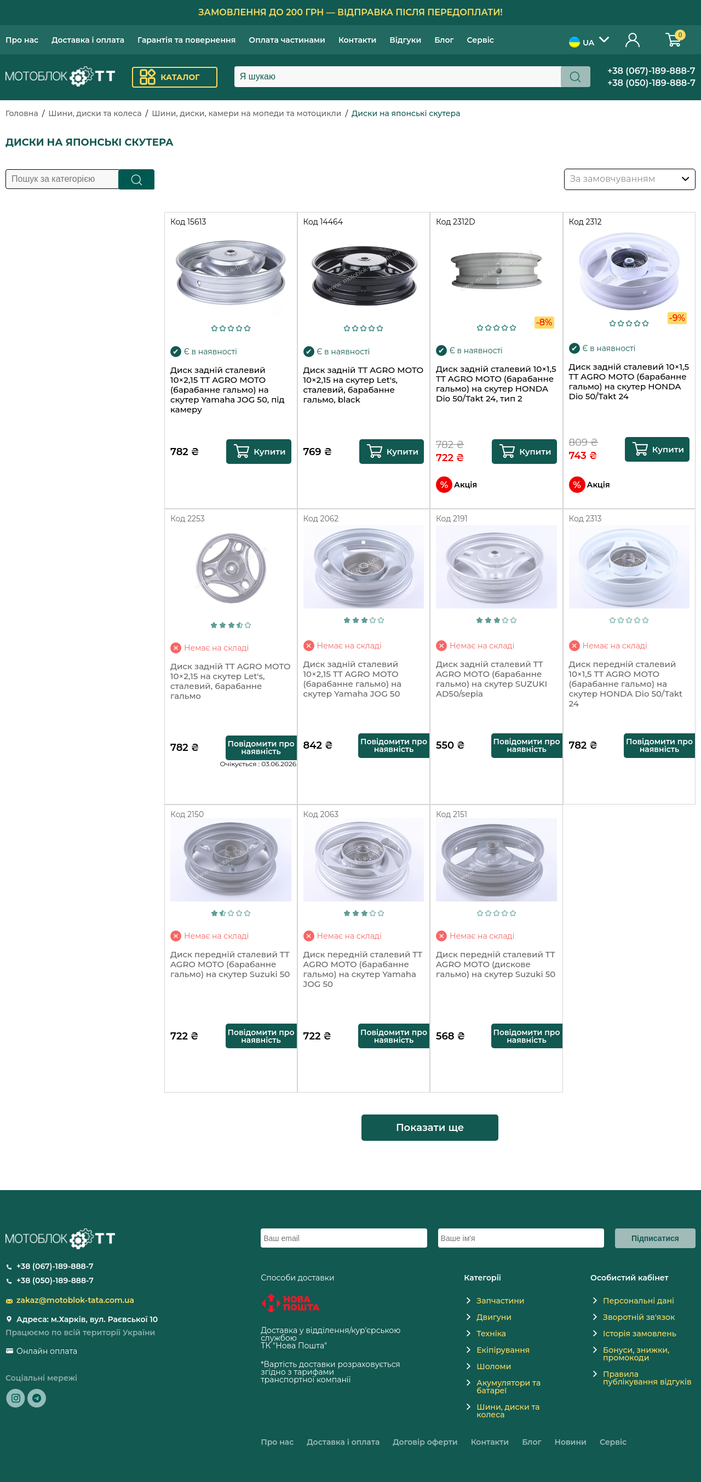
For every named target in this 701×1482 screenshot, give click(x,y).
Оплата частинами (287, 40)
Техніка (491, 1334)
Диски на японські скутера (406, 113)
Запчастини (500, 1301)
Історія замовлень (639, 1334)
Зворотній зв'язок (639, 1317)
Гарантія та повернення (186, 40)
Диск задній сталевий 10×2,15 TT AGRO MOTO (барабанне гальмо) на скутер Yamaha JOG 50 (352, 679)
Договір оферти (425, 1442)
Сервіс (480, 40)
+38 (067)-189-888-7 (651, 71)
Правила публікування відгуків (647, 1378)
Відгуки (405, 40)
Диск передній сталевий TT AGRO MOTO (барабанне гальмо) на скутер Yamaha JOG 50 (363, 969)
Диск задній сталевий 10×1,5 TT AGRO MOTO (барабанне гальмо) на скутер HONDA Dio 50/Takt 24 (629, 381)
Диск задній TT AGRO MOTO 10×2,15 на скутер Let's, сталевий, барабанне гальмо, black (363, 385)
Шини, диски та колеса (94, 113)
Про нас (21, 40)
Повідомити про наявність (260, 747)
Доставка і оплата (87, 40)
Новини (570, 1442)
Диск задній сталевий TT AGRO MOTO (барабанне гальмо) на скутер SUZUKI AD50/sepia (491, 679)
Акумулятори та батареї (508, 1386)
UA (581, 42)
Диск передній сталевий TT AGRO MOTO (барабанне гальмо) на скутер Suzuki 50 (230, 964)
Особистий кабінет (633, 40)
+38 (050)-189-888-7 (651, 83)
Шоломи (493, 1366)
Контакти (357, 40)
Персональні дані (638, 1301)
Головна (21, 113)
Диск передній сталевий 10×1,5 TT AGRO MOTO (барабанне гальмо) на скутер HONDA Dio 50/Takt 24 (626, 684)
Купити (269, 451)
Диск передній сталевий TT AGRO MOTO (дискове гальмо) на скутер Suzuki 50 (495, 964)
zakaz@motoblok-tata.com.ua (75, 1300)
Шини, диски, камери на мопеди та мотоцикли (246, 113)
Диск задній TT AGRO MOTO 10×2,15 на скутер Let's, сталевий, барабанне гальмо (230, 681)
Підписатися (655, 1238)
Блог (443, 40)
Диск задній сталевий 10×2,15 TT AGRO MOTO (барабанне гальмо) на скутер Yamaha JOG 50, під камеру (227, 390)
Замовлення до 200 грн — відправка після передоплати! (350, 12)
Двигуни (494, 1317)
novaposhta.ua (357, 1346)
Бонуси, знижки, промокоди (636, 1354)
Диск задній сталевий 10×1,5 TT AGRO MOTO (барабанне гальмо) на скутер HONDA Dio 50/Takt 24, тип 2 (496, 384)
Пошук (136, 179)
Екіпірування (503, 1350)
